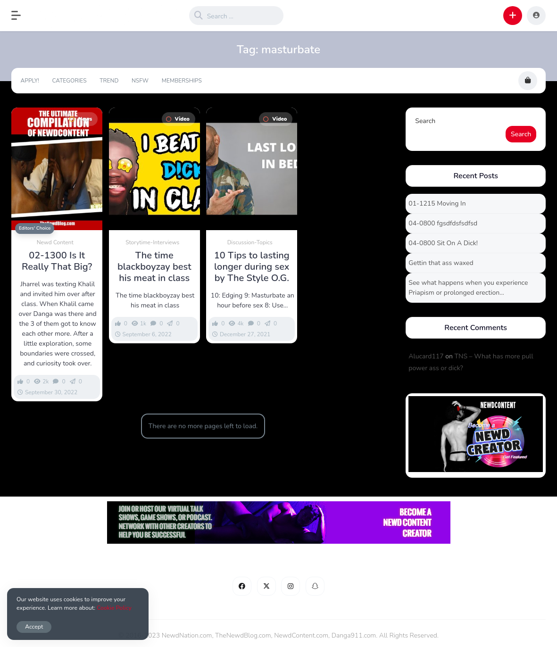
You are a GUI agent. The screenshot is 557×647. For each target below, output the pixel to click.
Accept (34, 626)
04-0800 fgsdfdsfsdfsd (442, 223)
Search (425, 120)
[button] (20, 15)
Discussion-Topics (250, 242)
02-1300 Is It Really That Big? (57, 261)
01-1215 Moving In (437, 203)
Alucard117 (425, 356)
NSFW (140, 80)
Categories (69, 80)
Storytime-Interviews (152, 242)
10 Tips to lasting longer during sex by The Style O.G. (252, 267)
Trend (109, 80)
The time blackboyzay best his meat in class (154, 267)
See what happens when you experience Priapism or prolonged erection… (468, 287)
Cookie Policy (114, 608)
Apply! (30, 80)
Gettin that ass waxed (440, 262)
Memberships (182, 80)
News (80, 119)
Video (178, 119)
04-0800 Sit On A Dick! (443, 243)
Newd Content (55, 242)
